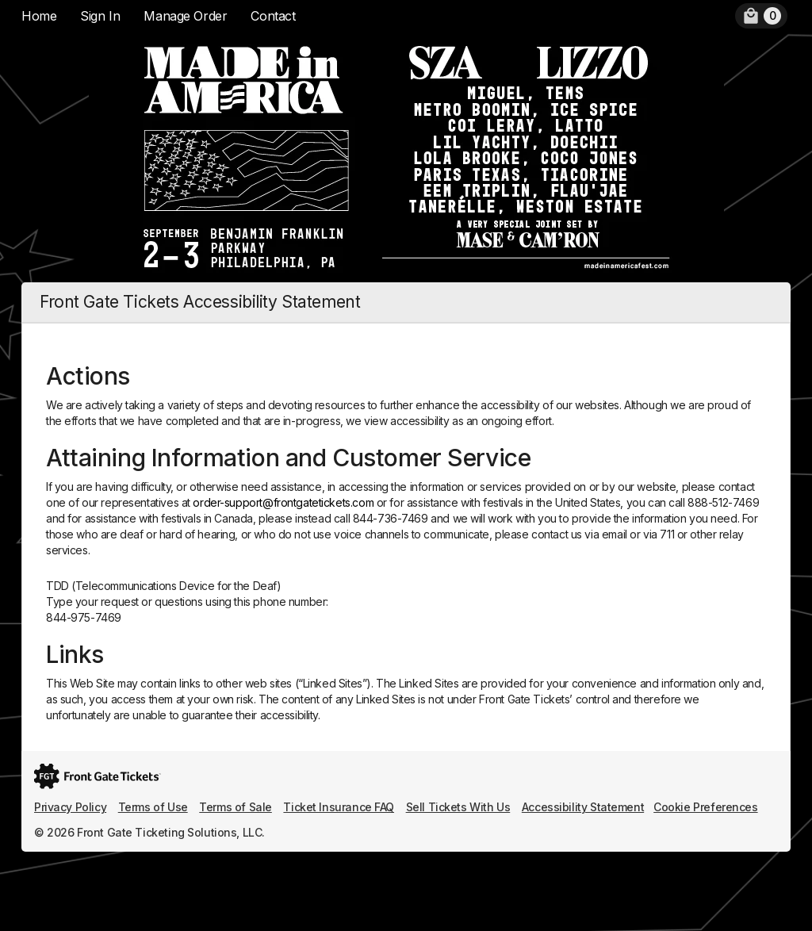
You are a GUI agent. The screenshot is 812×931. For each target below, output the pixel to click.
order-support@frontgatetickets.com (283, 502)
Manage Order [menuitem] (185, 16)
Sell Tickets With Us (458, 807)
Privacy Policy (70, 807)
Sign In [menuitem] (100, 16)
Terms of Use (153, 807)
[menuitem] (761, 16)
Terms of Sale (235, 807)
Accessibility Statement (583, 807)
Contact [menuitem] (273, 16)
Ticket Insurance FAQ (338, 807)
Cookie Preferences (705, 807)
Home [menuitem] (38, 16)
